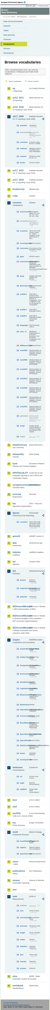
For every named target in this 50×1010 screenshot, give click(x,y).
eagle (22, 783)
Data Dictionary (22, 17)
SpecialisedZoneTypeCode (24, 734)
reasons (23, 156)
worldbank (18, 985)
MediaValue (24, 705)
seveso (16, 880)
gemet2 (16, 536)
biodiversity (19, 189)
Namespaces (8, 53)
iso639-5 (23, 316)
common (17, 202)
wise (15, 976)
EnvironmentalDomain (24, 674)
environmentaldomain (24, 262)
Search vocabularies (15, 81)
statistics (23, 946)
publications (19, 871)
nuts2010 (23, 369)
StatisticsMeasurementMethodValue (24, 745)
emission (23, 926)
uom (15, 896)
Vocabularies (8, 44)
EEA (14, 2)
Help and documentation (13, 21)
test (14, 890)
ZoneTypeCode (24, 760)
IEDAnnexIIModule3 (21, 616)
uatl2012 (23, 789)
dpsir (22, 257)
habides (17, 552)
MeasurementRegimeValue (24, 695)
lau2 (15, 806)
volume (23, 968)
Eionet (13, 17)
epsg (22, 276)
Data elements (9, 35)
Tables (6, 30)
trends (22, 163)
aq (14, 88)
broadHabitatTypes (24, 841)
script (22, 426)
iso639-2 (23, 294)
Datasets (7, 26)
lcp (14, 823)
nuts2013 (23, 379)
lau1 (15, 800)
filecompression (24, 286)
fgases (16, 513)
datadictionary (20, 445)
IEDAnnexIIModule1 (21, 606)
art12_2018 (18, 107)
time (21, 955)
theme (22, 753)
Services (6, 48)
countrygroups (24, 243)
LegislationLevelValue (24, 688)
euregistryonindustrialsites (21, 485)
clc (21, 776)
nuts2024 (23, 407)
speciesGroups (24, 854)
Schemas (7, 39)
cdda (15, 196)
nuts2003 (23, 350)
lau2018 (16, 813)
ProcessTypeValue (24, 716)
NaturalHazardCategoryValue (24, 710)
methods (23, 148)
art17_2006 (18, 116)
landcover (18, 767)
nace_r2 (23, 332)
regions (23, 847)
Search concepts (33, 81)
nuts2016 (23, 388)
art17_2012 (18, 170)
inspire (16, 640)
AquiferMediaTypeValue (24, 649)
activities (23, 125)
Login (30, 6)
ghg (14, 543)
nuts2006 (23, 360)
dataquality (18, 454)
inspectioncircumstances (24, 588)
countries (24, 142)
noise (15, 862)
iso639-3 (23, 310)
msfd (15, 832)
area (21, 911)
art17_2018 (18, 180)
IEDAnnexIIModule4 (21, 628)
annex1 (23, 580)
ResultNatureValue (24, 723)
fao (14, 503)
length (22, 933)
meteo (22, 940)
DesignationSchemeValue (24, 665)
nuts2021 (23, 397)
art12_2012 (18, 98)
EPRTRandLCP (20, 473)
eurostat (17, 494)
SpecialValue (24, 740)
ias (14, 561)
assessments (24, 212)
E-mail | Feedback (10, 1003)
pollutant (23, 597)
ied (14, 571)
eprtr (15, 463)
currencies (24, 248)
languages (24, 325)
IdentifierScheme (24, 682)
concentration (24, 918)
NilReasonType (24, 345)
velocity (23, 961)
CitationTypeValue (24, 657)
